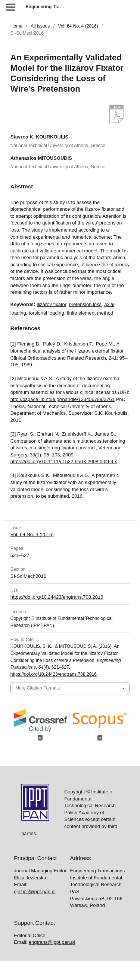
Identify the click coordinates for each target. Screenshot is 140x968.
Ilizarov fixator (51, 304)
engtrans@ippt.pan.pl (52, 942)
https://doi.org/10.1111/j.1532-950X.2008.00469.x (63, 461)
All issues (40, 26)
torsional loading (46, 313)
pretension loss (85, 304)
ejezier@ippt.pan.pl (34, 891)
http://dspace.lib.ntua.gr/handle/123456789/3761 (62, 399)
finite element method (90, 313)
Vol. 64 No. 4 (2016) (78, 26)
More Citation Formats (37, 688)
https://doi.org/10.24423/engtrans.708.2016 (56, 597)
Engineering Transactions (53, 6)
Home (16, 26)
